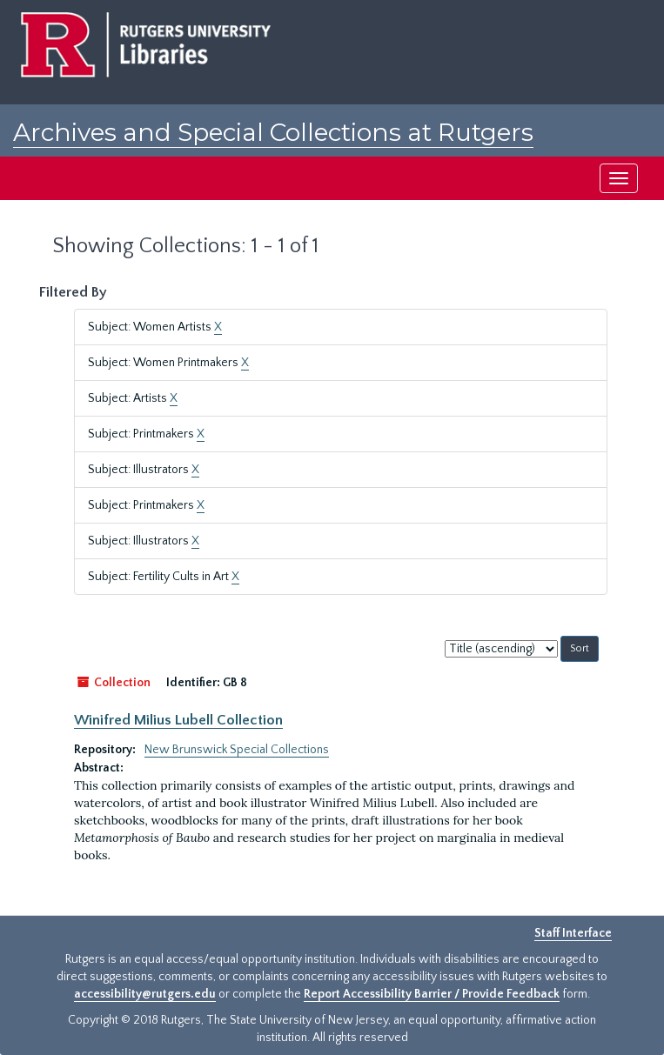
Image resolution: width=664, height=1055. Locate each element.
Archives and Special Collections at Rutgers (273, 132)
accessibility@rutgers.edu (145, 994)
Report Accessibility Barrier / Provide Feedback (432, 994)
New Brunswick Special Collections (236, 750)
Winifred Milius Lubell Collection (178, 720)
